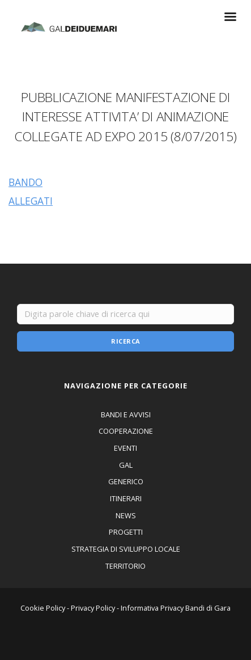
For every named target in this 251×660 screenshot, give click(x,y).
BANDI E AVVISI (126, 414)
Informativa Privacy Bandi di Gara (176, 608)
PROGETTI (126, 532)
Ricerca (126, 341)
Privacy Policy (93, 608)
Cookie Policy (42, 608)
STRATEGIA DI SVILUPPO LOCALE (125, 549)
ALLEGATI (30, 201)
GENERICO (125, 481)
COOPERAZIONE (126, 431)
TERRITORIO (125, 566)
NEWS (126, 515)
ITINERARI (126, 498)
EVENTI (125, 448)
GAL (126, 465)
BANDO (25, 182)
